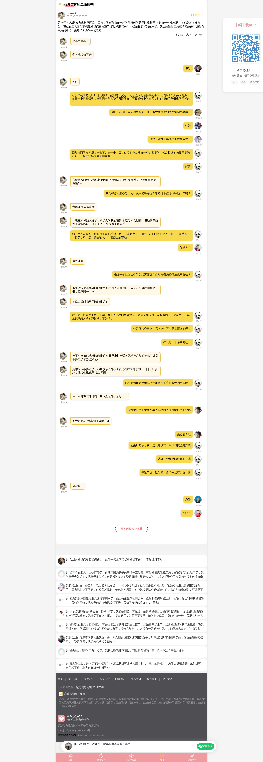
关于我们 (73, 679)
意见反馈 (105, 679)
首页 (60, 679)
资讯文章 (167, 679)
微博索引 (152, 679)
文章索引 (136, 679)
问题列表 (86, 687)
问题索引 (120, 679)
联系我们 (89, 679)
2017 (95, 687)
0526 (101, 687)
